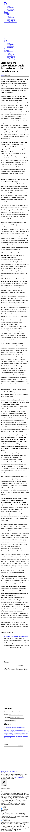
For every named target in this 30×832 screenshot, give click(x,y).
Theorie (6, 12)
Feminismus (19, 730)
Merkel (27, 733)
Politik (5, 4)
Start (5, 2)
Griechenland (16, 731)
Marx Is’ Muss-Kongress (10, 22)
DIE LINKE (9, 730)
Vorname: (6, 714)
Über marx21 (10, 17)
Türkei (5, 737)
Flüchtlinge (24, 730)
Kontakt (9, 16)
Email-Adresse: (8, 711)
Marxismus (23, 733)
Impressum (15, 771)
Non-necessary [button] (4, 819)
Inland (8, 6)
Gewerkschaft (10, 9)
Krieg (12, 733)
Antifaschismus (11, 10)
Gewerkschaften (11, 731)
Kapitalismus (6, 733)
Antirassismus (16, 728)
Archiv (2, 75)
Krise (15, 733)
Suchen (6, 744)
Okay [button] (8, 777)
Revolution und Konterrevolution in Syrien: (16, 636)
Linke (17, 733)
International (10, 7)
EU (12, 730)
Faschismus (15, 730)
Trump (26, 736)
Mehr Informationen (19, 777)
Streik (19, 736)
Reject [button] (11, 777)
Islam (25, 731)
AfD (4, 727)
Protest (13, 734)
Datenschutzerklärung (6, 771)
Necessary (5, 809)
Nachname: (7, 717)
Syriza (24, 736)
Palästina (7, 734)
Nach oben (3, 773)
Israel (28, 731)
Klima (10, 733)
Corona (5, 730)
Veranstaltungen (11, 19)
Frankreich (6, 731)
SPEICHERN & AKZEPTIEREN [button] (9, 830)
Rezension (10, 736)
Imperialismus (21, 731)
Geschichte (7, 13)
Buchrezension (24, 728)
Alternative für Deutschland (11, 727)
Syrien (21, 736)
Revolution (6, 736)
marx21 (19, 733)
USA (10, 737)
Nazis (5, 734)
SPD (16, 736)
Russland (13, 736)
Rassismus (17, 734)
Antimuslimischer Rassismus (9, 728)
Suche (5, 3)
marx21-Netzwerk (8, 14)
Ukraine (7, 737)
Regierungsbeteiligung (23, 734)
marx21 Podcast (11, 20)
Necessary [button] (3, 807)
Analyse (17, 727)
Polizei (11, 734)
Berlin (21, 728)
